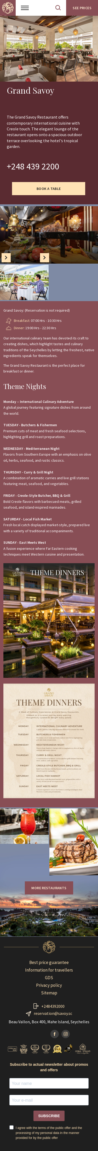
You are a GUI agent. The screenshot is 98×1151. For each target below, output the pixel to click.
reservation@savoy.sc (53, 1013)
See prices (82, 8)
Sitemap (49, 993)
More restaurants (48, 888)
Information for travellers (49, 970)
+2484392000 (53, 1006)
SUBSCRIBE (49, 1116)
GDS (49, 978)
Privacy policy (49, 985)
